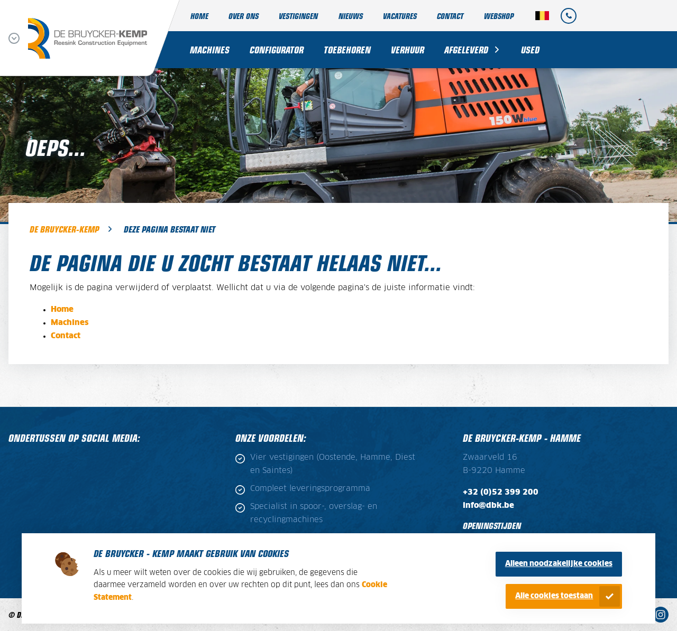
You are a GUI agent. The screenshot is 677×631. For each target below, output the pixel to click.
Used (530, 49)
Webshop (499, 15)
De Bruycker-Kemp (64, 229)
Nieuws (350, 15)
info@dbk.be (488, 505)
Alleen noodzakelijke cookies (558, 564)
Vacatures (400, 15)
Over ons (243, 15)
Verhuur (407, 49)
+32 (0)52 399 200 (500, 492)
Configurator (277, 49)
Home (199, 15)
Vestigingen (298, 15)
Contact (450, 15)
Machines (210, 49)
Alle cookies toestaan (554, 596)
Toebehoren (347, 49)
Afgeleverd (466, 49)
